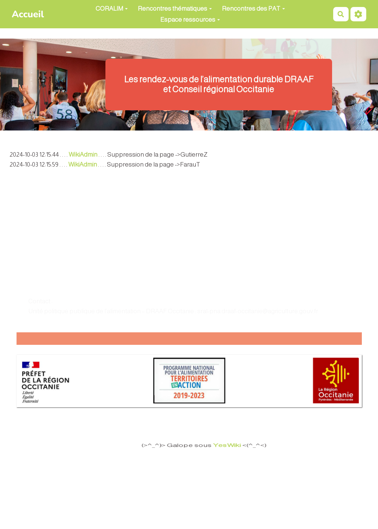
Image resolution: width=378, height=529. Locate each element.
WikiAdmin (83, 154)
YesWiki (226, 445)
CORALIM (112, 8)
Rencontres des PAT (253, 8)
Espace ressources (190, 19)
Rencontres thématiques (175, 8)
